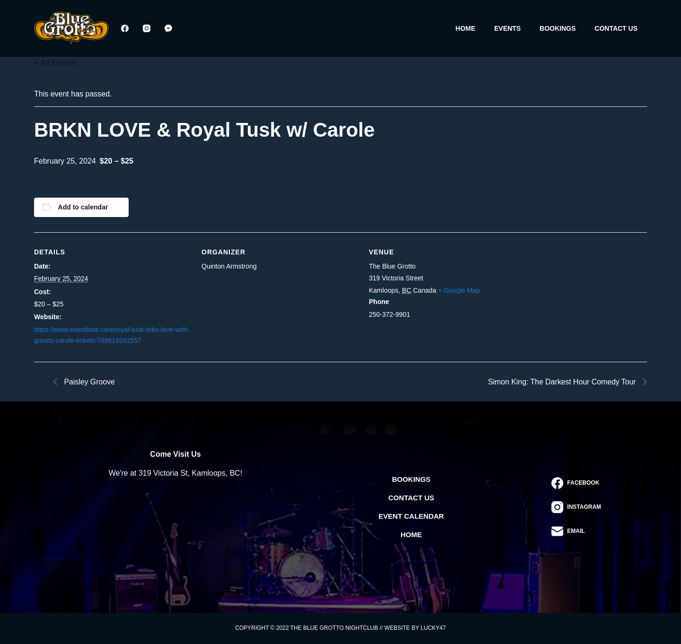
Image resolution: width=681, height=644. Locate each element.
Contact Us (615, 28)
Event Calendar (411, 516)
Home (465, 28)
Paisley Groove (88, 381)
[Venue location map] (586, 297)
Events (507, 28)
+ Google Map (459, 290)
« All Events (55, 63)
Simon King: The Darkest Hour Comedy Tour (562, 381)
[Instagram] (146, 28)
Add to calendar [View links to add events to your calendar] (83, 207)
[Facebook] (125, 28)
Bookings (558, 28)
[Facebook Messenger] (168, 28)
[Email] (576, 531)
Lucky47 (432, 628)
